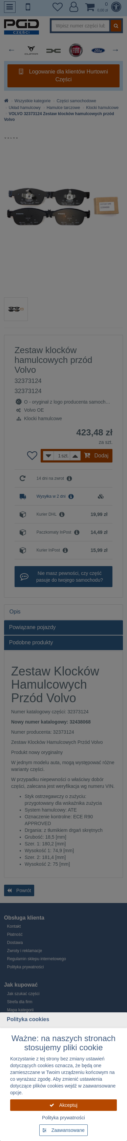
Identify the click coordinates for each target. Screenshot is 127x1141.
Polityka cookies (28, 1019)
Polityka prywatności (63, 1117)
